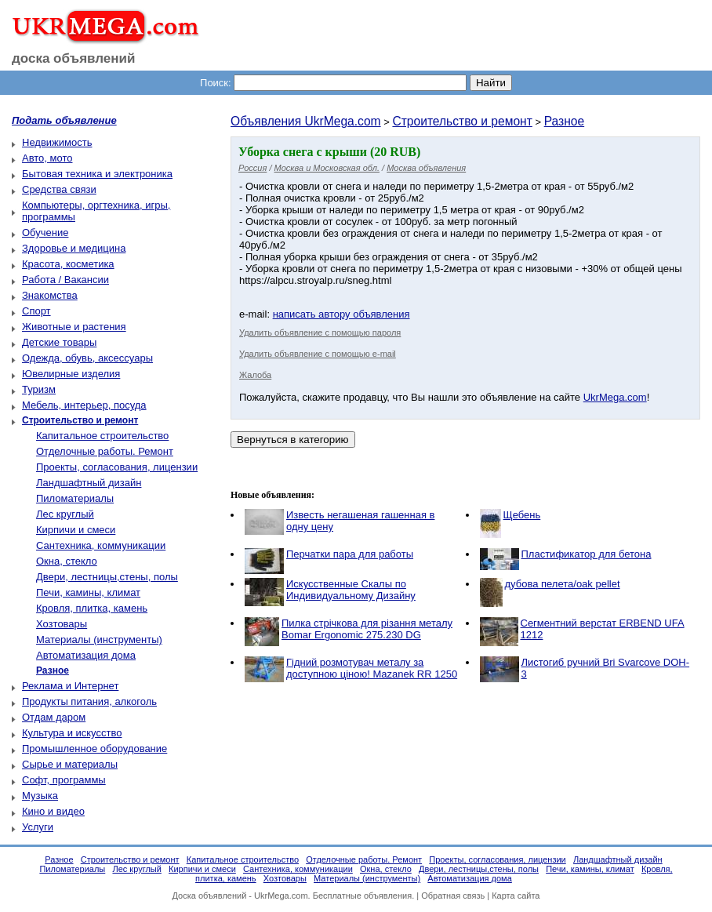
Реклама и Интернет (70, 686)
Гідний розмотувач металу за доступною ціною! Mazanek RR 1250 (371, 668)
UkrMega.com (615, 397)
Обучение (45, 232)
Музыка (40, 795)
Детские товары (59, 342)
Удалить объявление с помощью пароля (320, 332)
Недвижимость (57, 142)
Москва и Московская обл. (327, 168)
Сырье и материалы (70, 764)
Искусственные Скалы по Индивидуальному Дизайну (351, 589)
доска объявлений (74, 58)
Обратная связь (453, 895)
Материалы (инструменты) (99, 639)
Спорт (36, 311)
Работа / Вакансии (65, 279)
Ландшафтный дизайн (88, 483)
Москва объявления (426, 168)
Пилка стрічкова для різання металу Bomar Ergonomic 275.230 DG (367, 629)
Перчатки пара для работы (349, 554)
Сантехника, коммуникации (100, 545)
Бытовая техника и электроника (97, 174)
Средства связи (59, 189)
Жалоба (255, 375)
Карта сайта (515, 895)
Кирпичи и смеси (75, 530)
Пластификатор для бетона (586, 554)
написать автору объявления (341, 314)
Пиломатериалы (75, 498)
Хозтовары (61, 624)
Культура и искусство (72, 733)
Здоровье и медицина (73, 248)
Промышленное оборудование (94, 748)
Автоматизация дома (86, 655)
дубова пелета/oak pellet (562, 584)
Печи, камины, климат (88, 592)
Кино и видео (53, 811)
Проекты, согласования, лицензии (117, 467)
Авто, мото (47, 158)
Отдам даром (53, 717)
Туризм (39, 389)
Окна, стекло (66, 561)
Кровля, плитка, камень (91, 608)
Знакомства (50, 295)
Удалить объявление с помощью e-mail (317, 353)
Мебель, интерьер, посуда (84, 405)
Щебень (522, 515)
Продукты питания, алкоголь (89, 701)
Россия (252, 168)
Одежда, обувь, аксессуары (87, 358)
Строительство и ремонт (462, 121)
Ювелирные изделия (71, 374)
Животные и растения (74, 326)
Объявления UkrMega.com (306, 121)
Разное (564, 121)
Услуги (37, 827)
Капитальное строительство (102, 435)
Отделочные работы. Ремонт (104, 451)
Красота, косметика (68, 264)
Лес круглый (65, 514)
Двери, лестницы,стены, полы (107, 577)
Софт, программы (64, 780)
